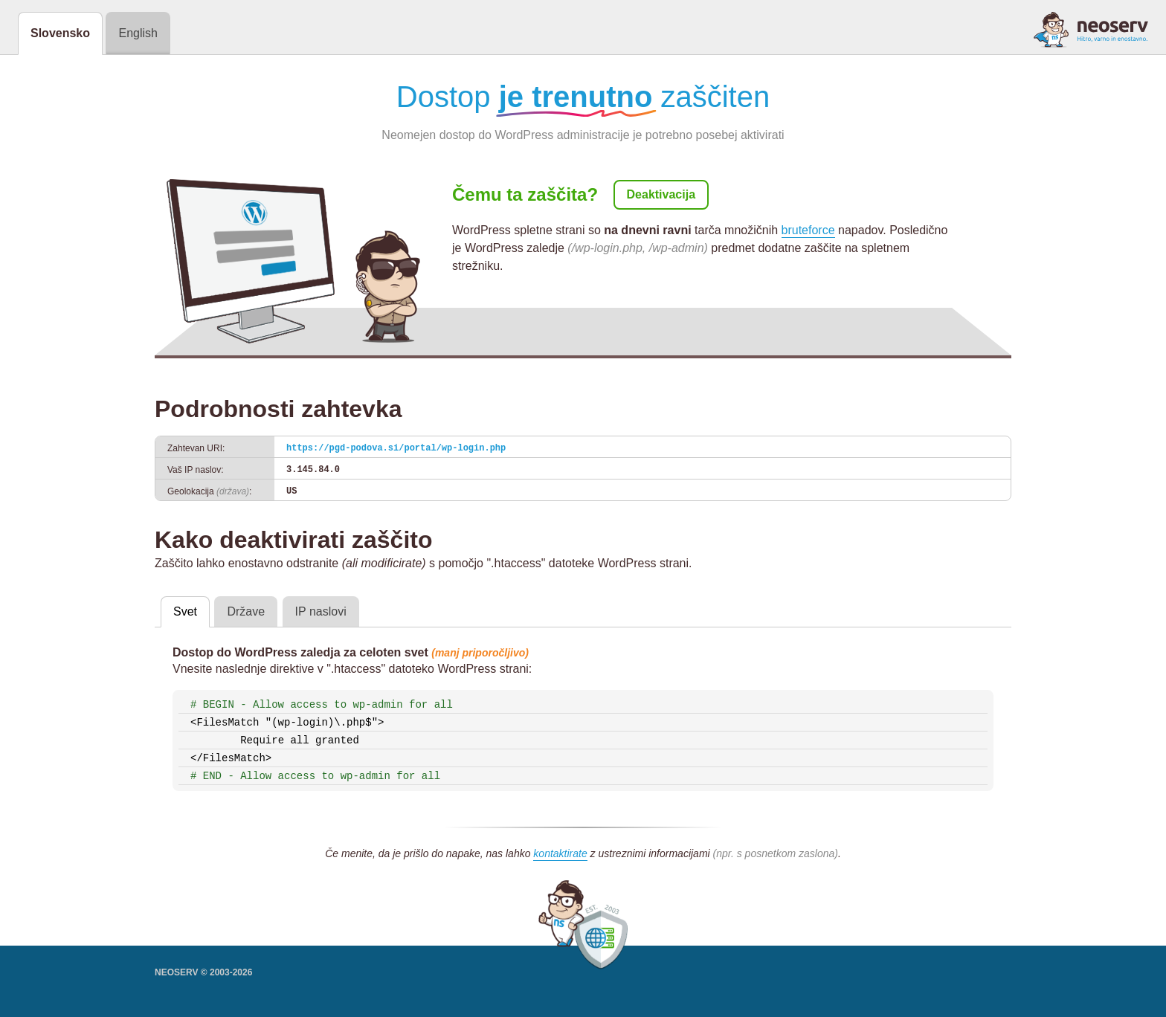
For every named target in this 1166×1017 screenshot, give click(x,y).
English (137, 33)
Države (246, 611)
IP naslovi (321, 611)
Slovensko (60, 33)
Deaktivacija (661, 194)
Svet (185, 611)
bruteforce (808, 230)
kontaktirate (560, 853)
